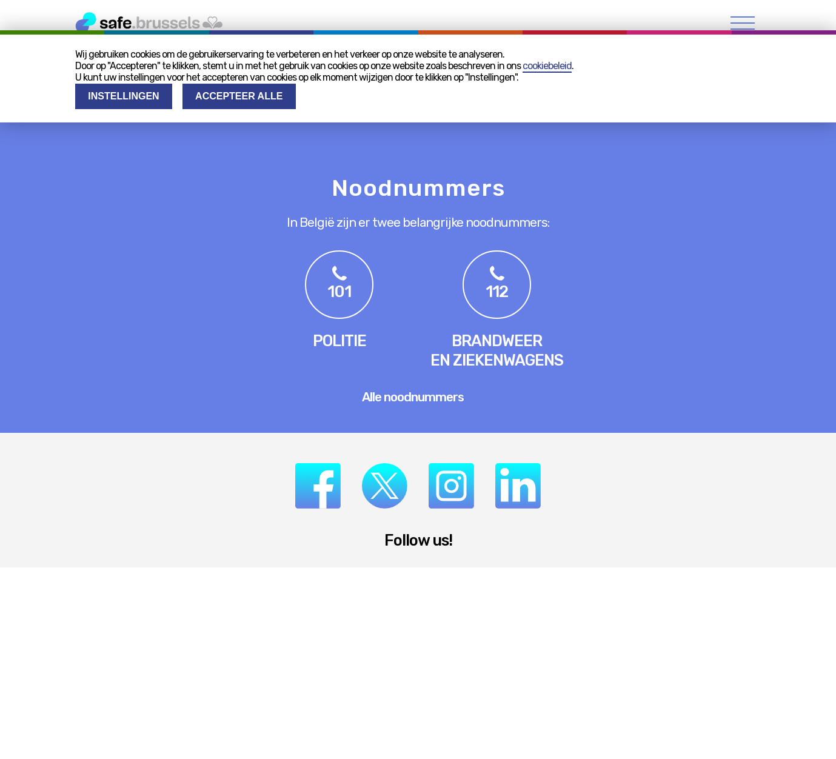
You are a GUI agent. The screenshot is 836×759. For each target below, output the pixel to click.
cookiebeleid (547, 66)
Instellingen (123, 96)
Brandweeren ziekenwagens (496, 350)
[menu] (742, 22)
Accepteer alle (239, 96)
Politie (339, 341)
